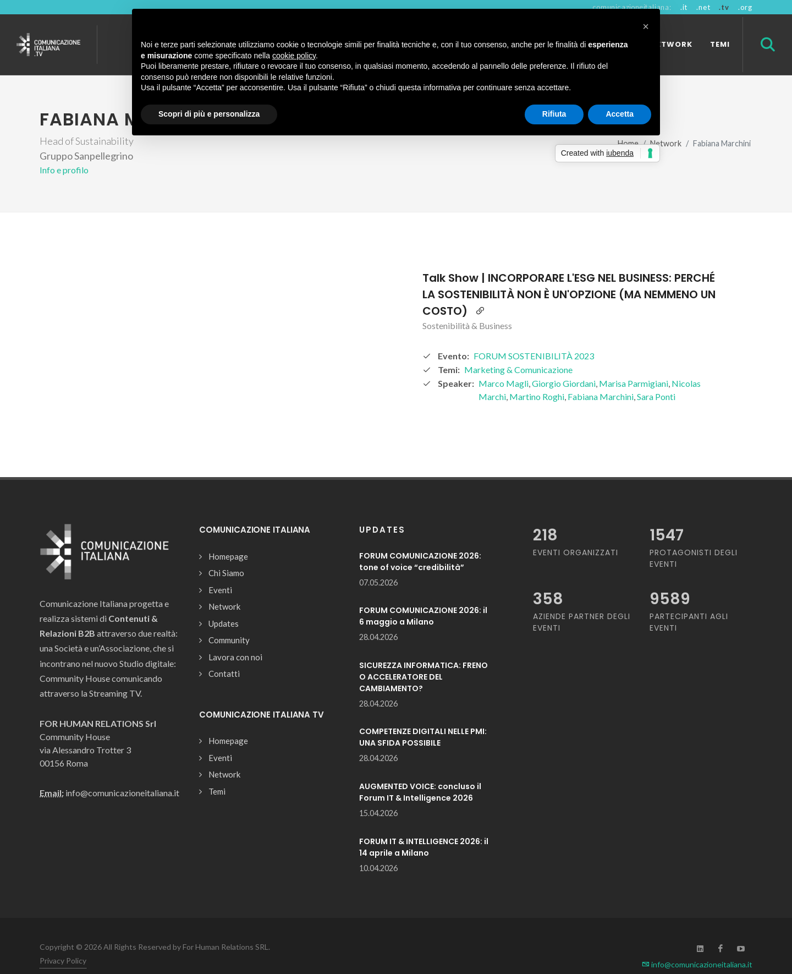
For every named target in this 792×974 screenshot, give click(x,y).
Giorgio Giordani (564, 364)
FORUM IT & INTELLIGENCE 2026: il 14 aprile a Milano (423, 828)
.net (703, 7)
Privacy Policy (63, 941)
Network (224, 587)
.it (684, 7)
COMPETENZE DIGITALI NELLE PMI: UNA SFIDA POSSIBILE (423, 718)
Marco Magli (504, 364)
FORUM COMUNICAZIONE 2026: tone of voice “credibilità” (420, 542)
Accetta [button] (620, 114)
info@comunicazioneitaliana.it (697, 945)
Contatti (224, 654)
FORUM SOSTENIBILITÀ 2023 (534, 336)
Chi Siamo (226, 554)
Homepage (228, 537)
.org (745, 7)
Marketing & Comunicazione (518, 350)
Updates (223, 604)
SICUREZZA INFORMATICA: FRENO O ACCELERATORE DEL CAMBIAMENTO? (423, 658)
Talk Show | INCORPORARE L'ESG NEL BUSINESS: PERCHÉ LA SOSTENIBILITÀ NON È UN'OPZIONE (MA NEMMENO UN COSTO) (569, 275)
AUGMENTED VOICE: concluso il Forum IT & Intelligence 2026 (420, 773)
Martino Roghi (536, 377)
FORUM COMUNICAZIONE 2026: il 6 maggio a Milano (423, 597)
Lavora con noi (235, 638)
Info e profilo (64, 150)
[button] (645, 26)
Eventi (220, 571)
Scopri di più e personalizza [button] (209, 114)
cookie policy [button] (294, 55)
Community (229, 621)
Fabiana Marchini (601, 377)
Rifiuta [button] (554, 114)
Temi (217, 772)
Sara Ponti (656, 377)
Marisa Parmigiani (633, 364)
